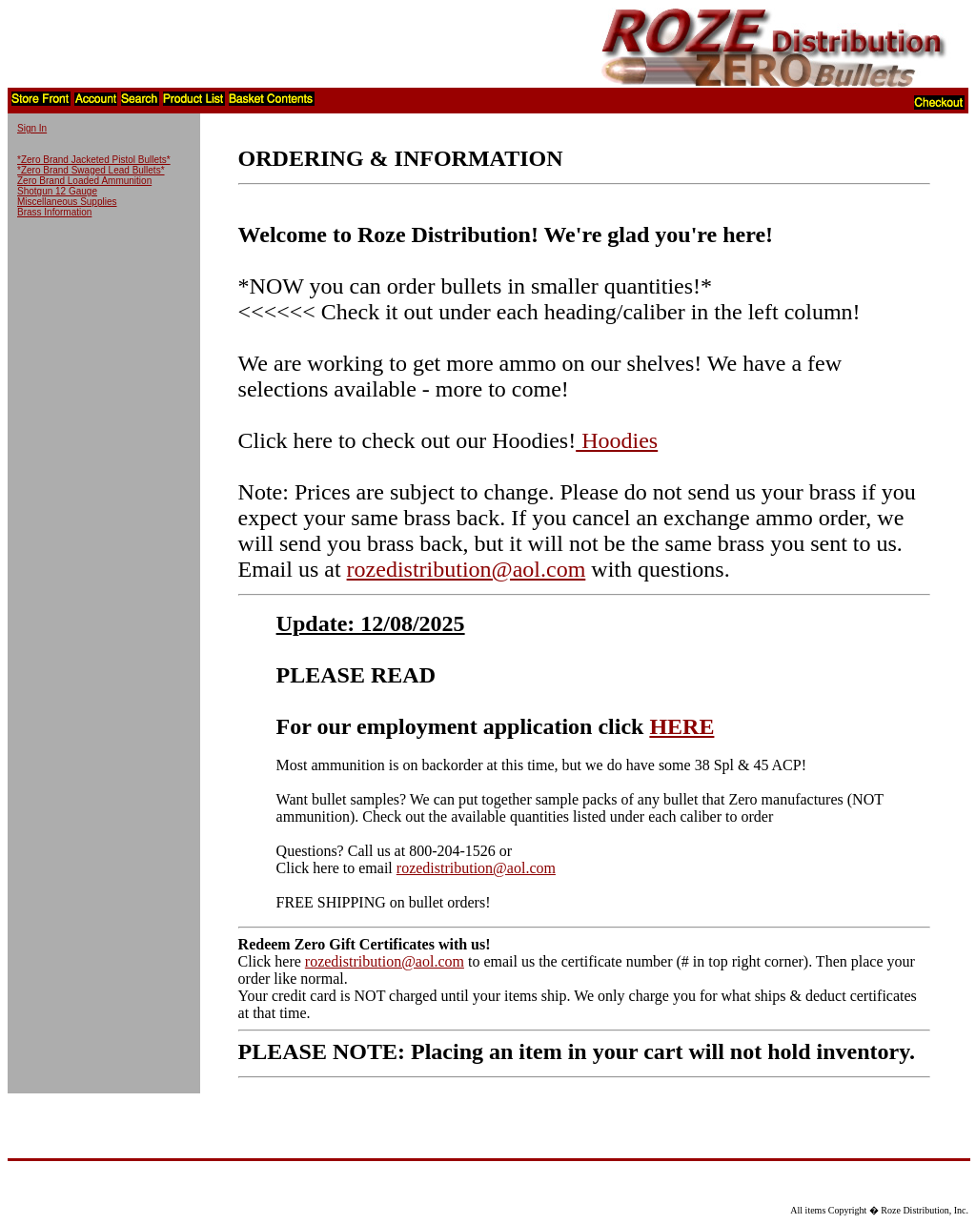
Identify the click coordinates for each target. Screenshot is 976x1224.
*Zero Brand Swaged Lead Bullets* (91, 170)
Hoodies (617, 440)
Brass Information (54, 212)
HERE (681, 726)
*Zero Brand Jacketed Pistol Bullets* (94, 159)
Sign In (32, 128)
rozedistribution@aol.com (466, 569)
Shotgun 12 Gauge (57, 191)
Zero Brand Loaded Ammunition (84, 180)
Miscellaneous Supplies (67, 201)
